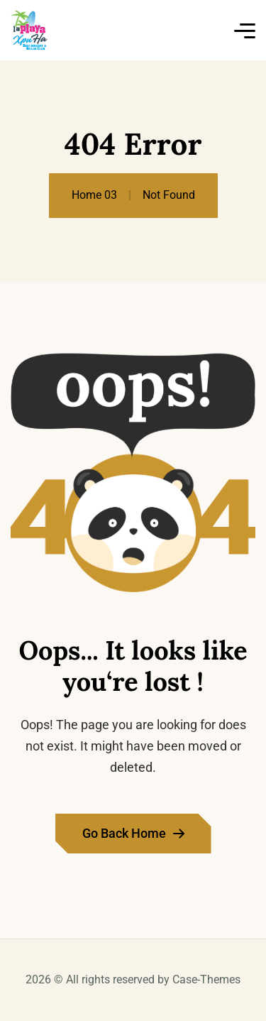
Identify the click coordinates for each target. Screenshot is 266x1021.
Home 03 (94, 195)
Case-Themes (206, 979)
